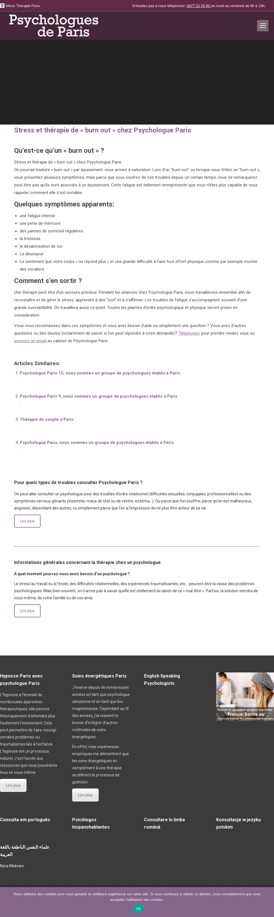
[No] (267, 902)
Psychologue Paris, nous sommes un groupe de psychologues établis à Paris (97, 442)
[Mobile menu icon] (262, 25)
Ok (138, 909)
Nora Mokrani (12, 866)
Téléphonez (189, 333)
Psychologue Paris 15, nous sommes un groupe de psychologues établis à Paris (100, 373)
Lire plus (27, 521)
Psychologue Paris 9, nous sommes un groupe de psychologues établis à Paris (98, 396)
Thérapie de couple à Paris (47, 419)
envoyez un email (30, 340)
